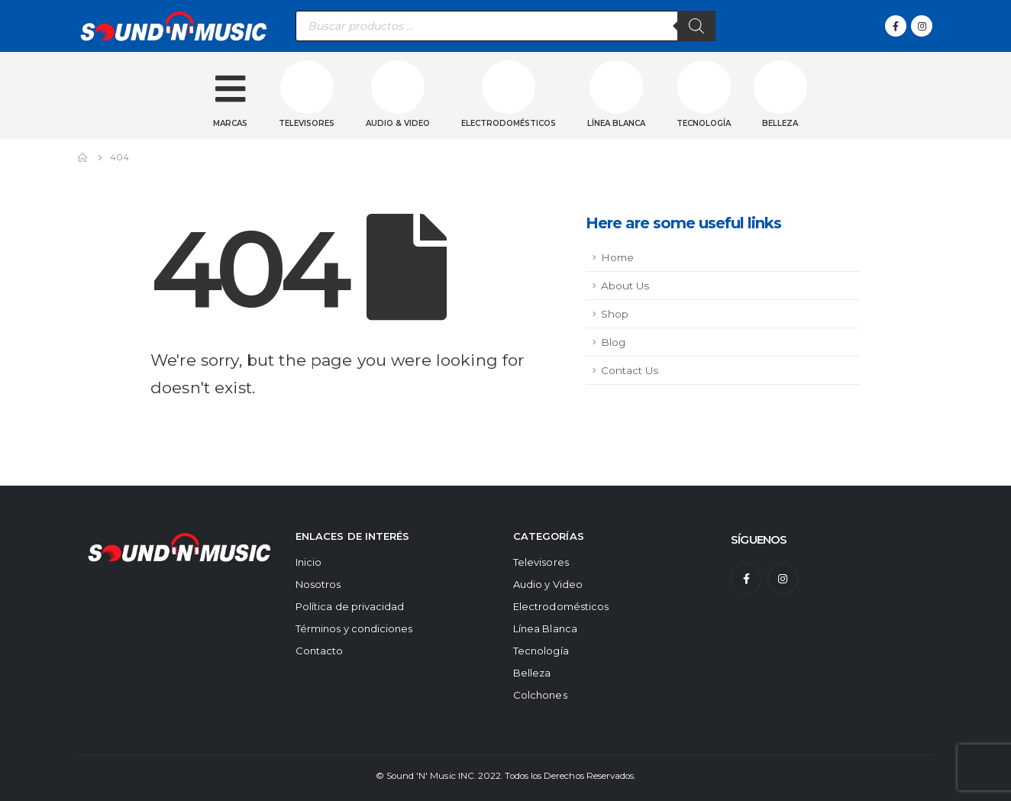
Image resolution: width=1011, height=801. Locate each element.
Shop (614, 314)
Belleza (780, 123)
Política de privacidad (350, 606)
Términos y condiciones (354, 628)
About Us (625, 285)
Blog (613, 342)
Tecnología (703, 123)
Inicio (308, 562)
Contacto (320, 650)
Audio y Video (548, 584)
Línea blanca (616, 123)
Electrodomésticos (508, 123)
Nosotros (318, 584)
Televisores (306, 123)
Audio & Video (397, 123)
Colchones (540, 695)
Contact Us (629, 370)
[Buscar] (696, 26)
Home (617, 257)
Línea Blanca (545, 628)
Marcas (230, 123)
